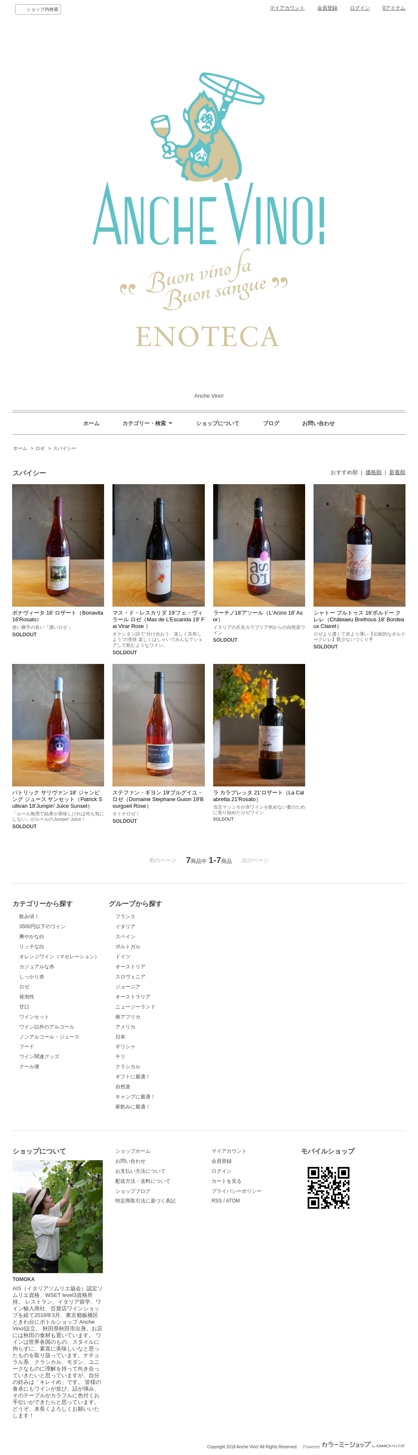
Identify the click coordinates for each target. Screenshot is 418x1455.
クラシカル (127, 1067)
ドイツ (122, 957)
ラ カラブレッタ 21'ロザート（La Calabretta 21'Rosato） (258, 795)
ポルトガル (127, 947)
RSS (217, 1201)
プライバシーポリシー (237, 1191)
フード (26, 1046)
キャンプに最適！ (135, 1097)
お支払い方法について (140, 1171)
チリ (120, 1056)
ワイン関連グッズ (39, 1056)
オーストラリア (132, 997)
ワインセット (34, 1017)
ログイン (360, 8)
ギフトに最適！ (132, 1077)
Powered (354, 1447)
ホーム (91, 423)
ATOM (233, 1201)
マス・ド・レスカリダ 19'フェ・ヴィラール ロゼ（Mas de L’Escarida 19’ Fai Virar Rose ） (158, 619)
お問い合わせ (318, 423)
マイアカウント (287, 8)
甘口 (24, 1007)
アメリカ (125, 1027)
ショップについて (218, 423)
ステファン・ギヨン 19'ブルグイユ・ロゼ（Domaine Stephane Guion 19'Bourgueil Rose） (158, 799)
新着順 (397, 472)
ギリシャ (125, 1046)
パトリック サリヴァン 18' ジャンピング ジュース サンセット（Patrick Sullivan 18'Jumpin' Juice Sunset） (57, 799)
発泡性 (26, 997)
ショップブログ (132, 1191)
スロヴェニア (130, 977)
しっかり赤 (31, 977)
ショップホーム (132, 1151)
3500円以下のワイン (42, 926)
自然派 (122, 1087)
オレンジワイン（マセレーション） (59, 957)
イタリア (125, 926)
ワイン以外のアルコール (46, 1027)
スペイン (125, 936)
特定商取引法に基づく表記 (145, 1201)
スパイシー (64, 448)
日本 (120, 1037)
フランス (125, 916)
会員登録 (327, 8)
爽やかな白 (31, 936)
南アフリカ (127, 1017)
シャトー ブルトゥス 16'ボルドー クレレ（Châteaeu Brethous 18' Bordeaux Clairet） (359, 619)
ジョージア (127, 987)
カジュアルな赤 (36, 967)
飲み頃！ (29, 916)
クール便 (29, 1067)
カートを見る (227, 1181)
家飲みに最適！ (132, 1107)
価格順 (373, 472)
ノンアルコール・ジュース (49, 1037)
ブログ (271, 423)
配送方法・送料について (143, 1181)
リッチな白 (31, 947)
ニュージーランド (135, 1007)
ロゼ (40, 448)
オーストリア (130, 967)
